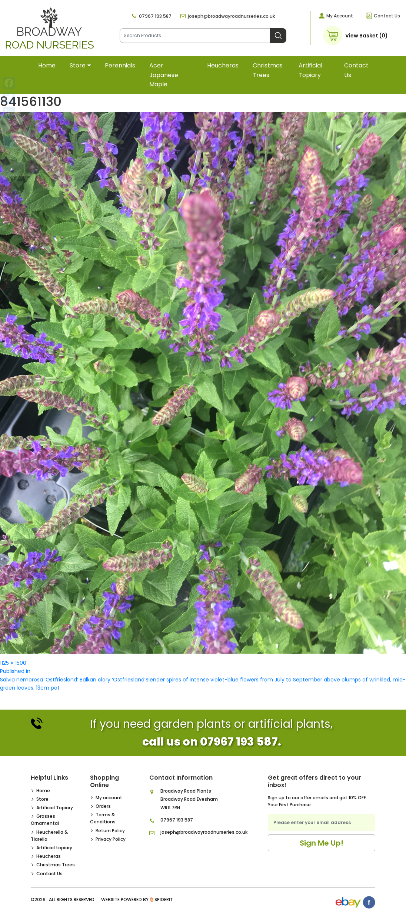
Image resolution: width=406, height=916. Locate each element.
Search (278, 35)
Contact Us (387, 16)
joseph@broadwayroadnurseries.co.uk (231, 16)
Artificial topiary (310, 70)
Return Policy (110, 830)
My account (109, 797)
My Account (339, 16)
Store (78, 65)
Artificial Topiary (54, 807)
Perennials (120, 65)
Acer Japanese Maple (163, 75)
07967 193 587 (155, 16)
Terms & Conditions (103, 818)
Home (47, 65)
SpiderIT (163, 899)
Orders (103, 806)
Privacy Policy (111, 839)
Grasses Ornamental (45, 819)
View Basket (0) (366, 35)
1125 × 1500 (13, 663)
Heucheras (223, 65)
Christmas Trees (268, 70)
